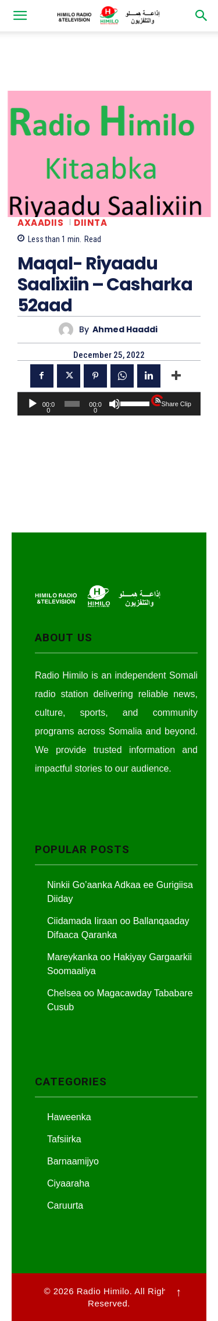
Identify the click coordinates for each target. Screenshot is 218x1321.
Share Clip (176, 403)
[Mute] (114, 404)
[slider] (72, 404)
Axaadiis (40, 222)
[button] (19, 15)
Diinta (90, 222)
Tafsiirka (64, 1139)
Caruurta (65, 1205)
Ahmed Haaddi (125, 330)
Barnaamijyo (73, 1161)
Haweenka (69, 1117)
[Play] (32, 404)
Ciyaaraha (68, 1183)
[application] (109, 404)
